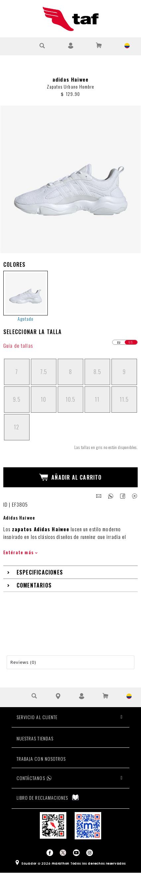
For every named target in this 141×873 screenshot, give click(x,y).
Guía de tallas (18, 345)
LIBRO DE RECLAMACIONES (48, 797)
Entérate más (20, 552)
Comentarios (34, 585)
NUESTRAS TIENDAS (35, 738)
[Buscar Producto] (42, 46)
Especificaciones (40, 572)
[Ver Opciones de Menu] (14, 46)
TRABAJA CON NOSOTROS (41, 758)
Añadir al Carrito (70, 477)
